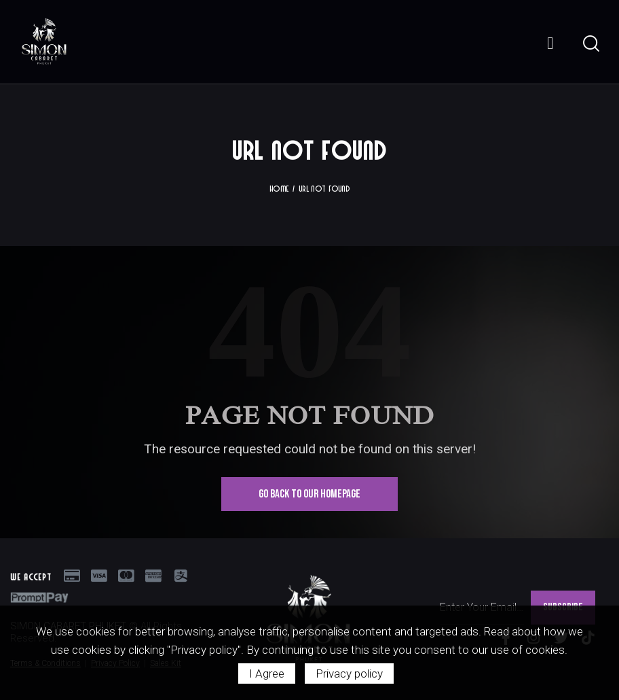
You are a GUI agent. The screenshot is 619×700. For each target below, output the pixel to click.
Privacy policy (349, 673)
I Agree (266, 673)
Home (278, 188)
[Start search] (590, 43)
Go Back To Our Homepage (309, 494)
